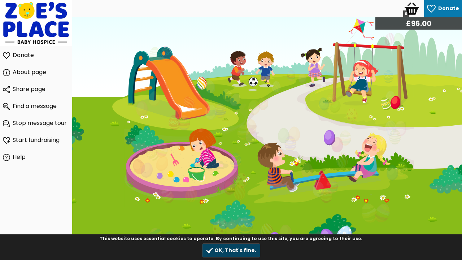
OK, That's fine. (231, 250)
